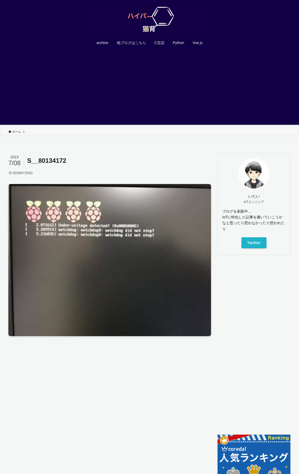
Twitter (254, 243)
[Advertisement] (149, 88)
